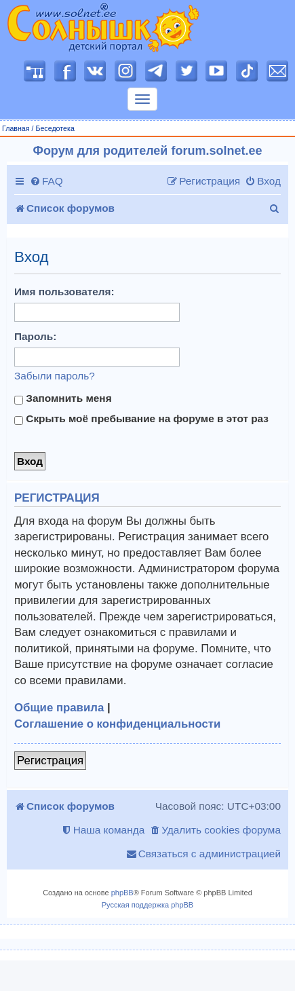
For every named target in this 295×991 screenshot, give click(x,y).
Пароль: (35, 336)
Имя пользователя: (64, 291)
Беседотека (54, 128)
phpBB (122, 893)
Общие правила (59, 707)
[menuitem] (46, 181)
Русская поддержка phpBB (147, 905)
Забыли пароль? (54, 375)
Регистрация (50, 760)
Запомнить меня (63, 398)
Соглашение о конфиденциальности (117, 723)
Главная (16, 128)
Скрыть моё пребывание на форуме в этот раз (141, 419)
